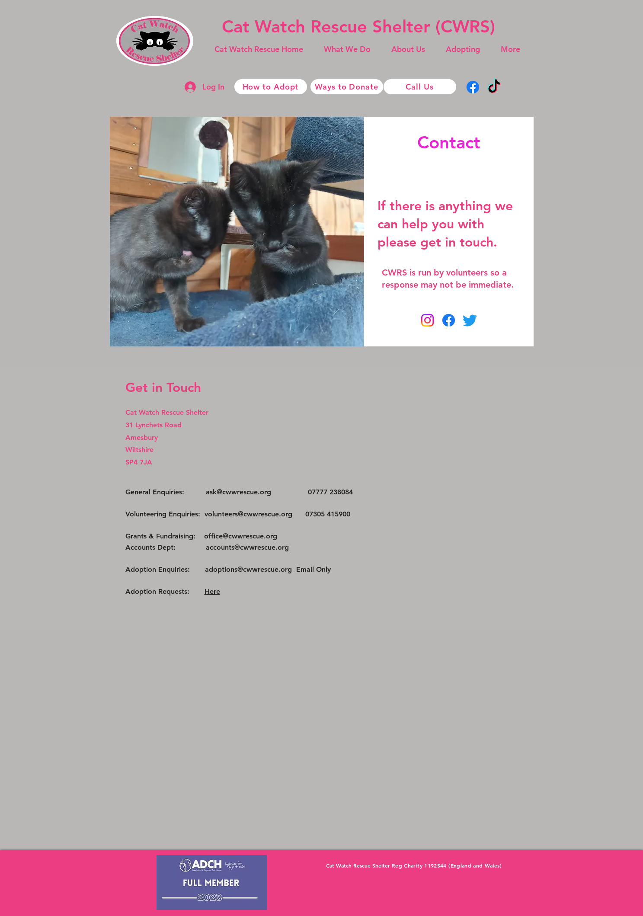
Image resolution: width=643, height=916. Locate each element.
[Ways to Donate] (346, 86)
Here (212, 591)
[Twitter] (469, 320)
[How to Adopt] (270, 86)
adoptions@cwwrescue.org (248, 569)
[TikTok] (494, 87)
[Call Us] (420, 86)
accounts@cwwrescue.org (247, 547)
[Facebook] (472, 87)
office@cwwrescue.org (240, 536)
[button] (347, 49)
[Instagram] (427, 320)
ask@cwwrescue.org (238, 492)
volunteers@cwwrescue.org (248, 514)
